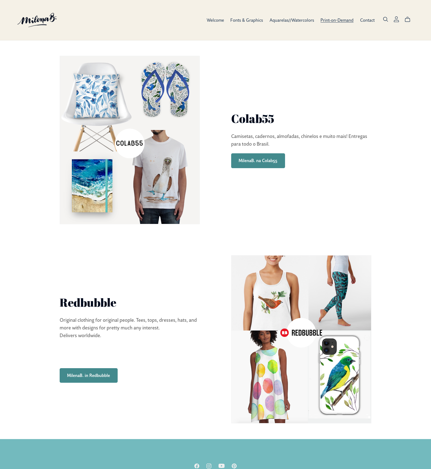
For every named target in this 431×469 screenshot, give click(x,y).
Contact (367, 20)
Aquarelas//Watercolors (292, 20)
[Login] (396, 18)
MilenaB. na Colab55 (258, 160)
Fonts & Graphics (246, 20)
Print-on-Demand (337, 20)
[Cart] (410, 19)
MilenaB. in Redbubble (88, 375)
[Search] (385, 19)
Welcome (215, 20)
